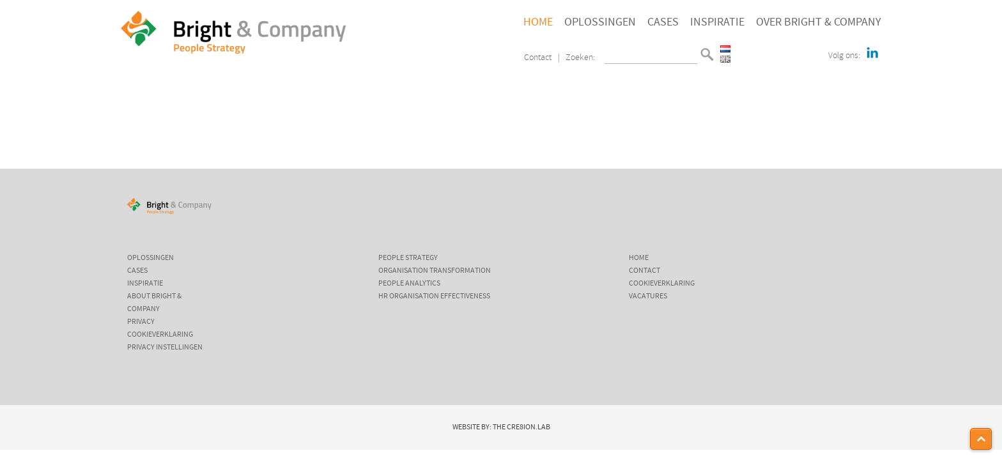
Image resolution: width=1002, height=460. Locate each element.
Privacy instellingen (165, 347)
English (725, 59)
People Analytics (409, 284)
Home (538, 22)
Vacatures (648, 296)
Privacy (141, 322)
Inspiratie (717, 22)
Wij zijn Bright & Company (214, 104)
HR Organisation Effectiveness (434, 296)
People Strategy (408, 258)
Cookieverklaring (160, 335)
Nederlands (725, 48)
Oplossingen (600, 22)
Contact (537, 58)
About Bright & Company (154, 302)
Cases (663, 22)
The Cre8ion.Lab (521, 427)
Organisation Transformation (434, 271)
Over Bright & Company (818, 22)
